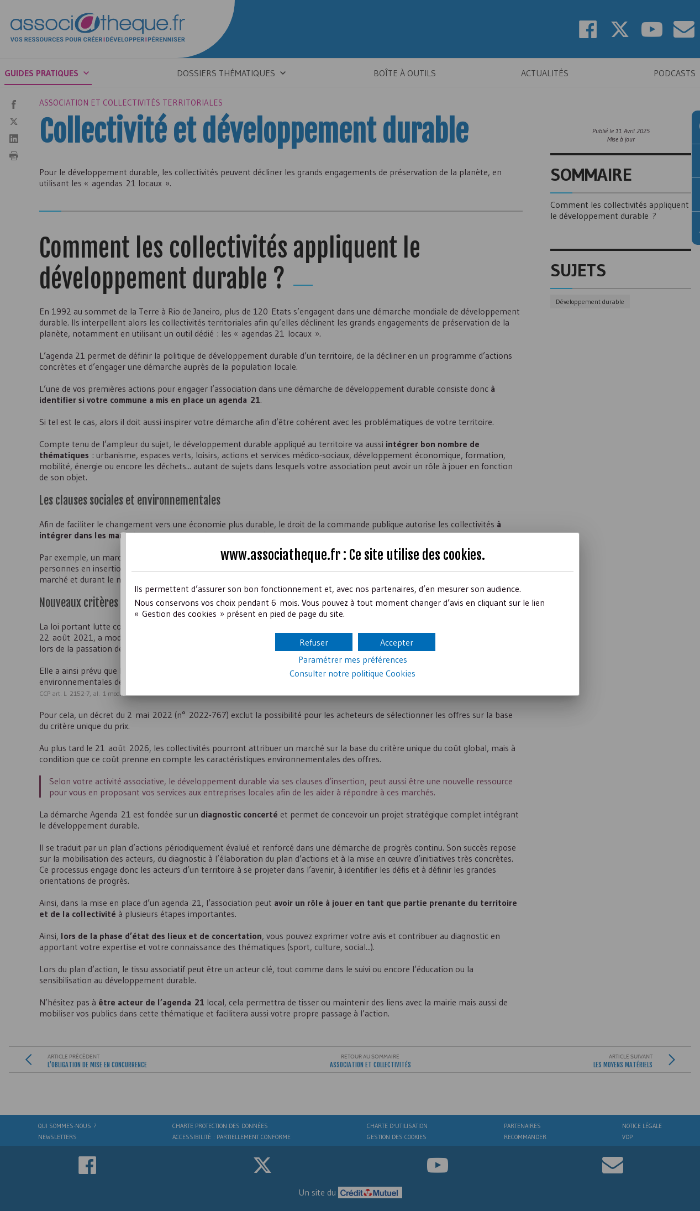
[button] (396, 642)
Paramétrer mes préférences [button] (352, 659)
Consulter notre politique (352, 673)
